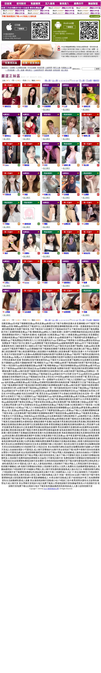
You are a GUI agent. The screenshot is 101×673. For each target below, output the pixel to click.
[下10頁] (89, 80)
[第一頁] (48, 80)
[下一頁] (82, 80)
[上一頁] (55, 80)
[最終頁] (96, 80)
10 (77, 80)
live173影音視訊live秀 (51, 489)
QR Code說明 (94, 16)
